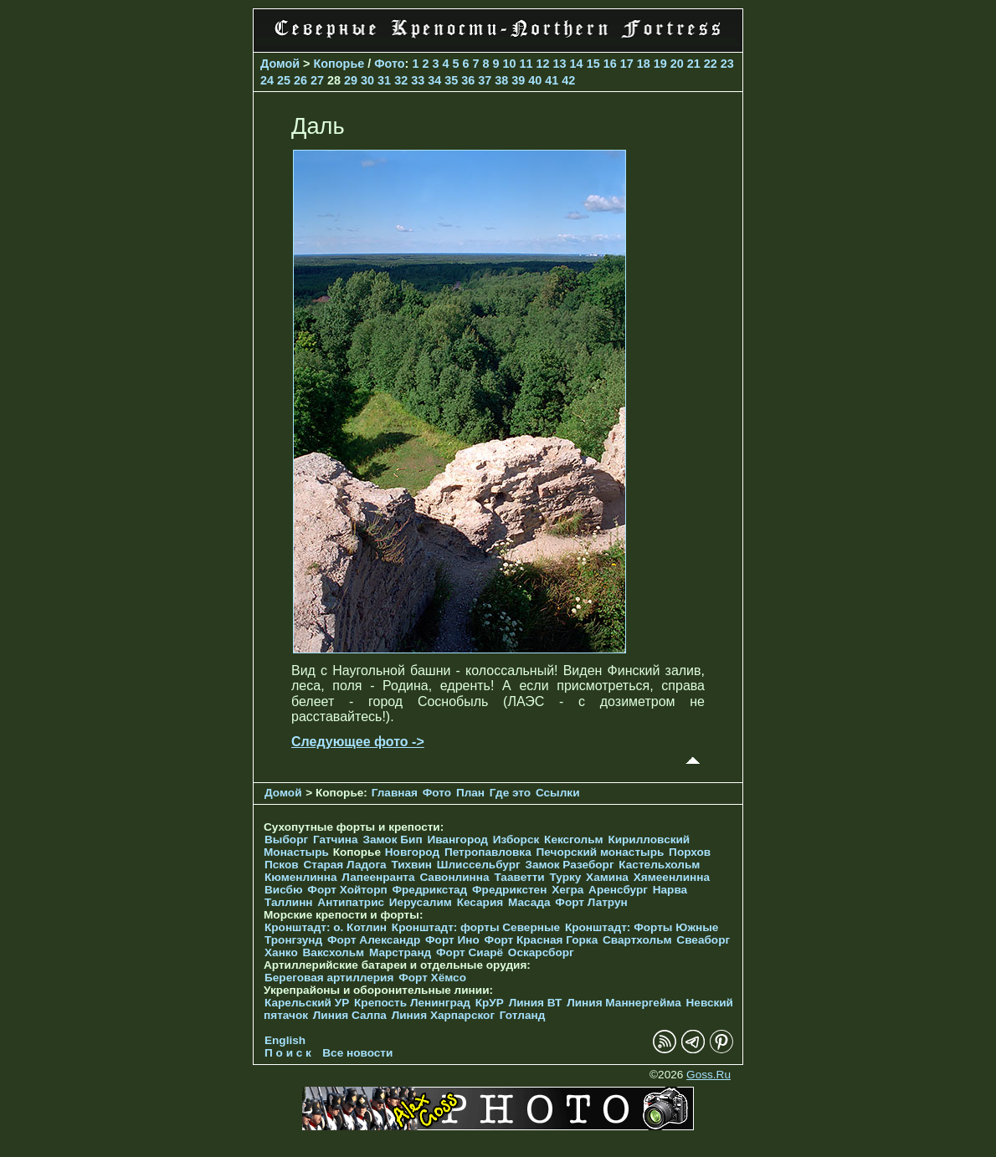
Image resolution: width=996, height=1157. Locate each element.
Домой (280, 63)
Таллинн (288, 902)
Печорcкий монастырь (601, 852)
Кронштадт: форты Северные (476, 927)
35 (451, 80)
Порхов (690, 852)
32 (401, 80)
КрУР (489, 1002)
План (470, 792)
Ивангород (457, 839)
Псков (281, 864)
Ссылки (558, 792)
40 (535, 80)
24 (267, 80)
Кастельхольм (659, 864)
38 (501, 80)
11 (526, 63)
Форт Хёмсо (432, 977)
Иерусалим (420, 902)
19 (660, 63)
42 (568, 80)
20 (677, 63)
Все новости (357, 1053)
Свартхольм (637, 940)
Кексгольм (573, 839)
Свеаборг (703, 940)
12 (543, 63)
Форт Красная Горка (541, 940)
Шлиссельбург (479, 864)
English (284, 1040)
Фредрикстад (429, 889)
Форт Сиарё (469, 952)
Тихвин (411, 864)
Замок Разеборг (569, 864)
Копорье (339, 63)
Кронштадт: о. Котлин (325, 927)
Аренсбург (618, 889)
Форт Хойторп (347, 889)
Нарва (670, 889)
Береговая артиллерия (328, 977)
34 (434, 80)
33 (417, 80)
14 (576, 63)
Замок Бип (392, 839)
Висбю (283, 889)
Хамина (607, 877)
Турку (565, 877)
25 (283, 80)
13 (560, 63)
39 (518, 80)
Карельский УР (306, 1002)
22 (710, 63)
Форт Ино (452, 940)
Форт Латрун (591, 902)
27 (317, 80)
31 (384, 80)
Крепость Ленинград (412, 1002)
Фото (389, 63)
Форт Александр (373, 940)
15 (593, 63)
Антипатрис (350, 902)
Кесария (480, 902)
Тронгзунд (293, 940)
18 (643, 63)
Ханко (281, 952)
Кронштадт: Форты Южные (642, 927)
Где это (510, 792)
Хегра (567, 889)
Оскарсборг (541, 952)
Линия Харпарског (443, 1015)
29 (350, 80)
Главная (395, 792)
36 (468, 80)
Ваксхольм (334, 952)
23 (727, 63)
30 (367, 80)
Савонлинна (454, 877)
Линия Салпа (350, 1015)
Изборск (516, 839)
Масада (529, 902)
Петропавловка (487, 852)
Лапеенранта (377, 877)
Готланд (523, 1015)
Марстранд (400, 952)
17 (627, 63)
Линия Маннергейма (624, 1002)
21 (694, 63)
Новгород (412, 852)
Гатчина (335, 839)
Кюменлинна (300, 877)
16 (610, 63)
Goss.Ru (708, 1074)
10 (509, 63)
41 (551, 80)
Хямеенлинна (672, 877)
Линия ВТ (535, 1002)
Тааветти (519, 877)
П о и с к (287, 1053)
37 (484, 80)
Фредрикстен (509, 889)
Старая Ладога (344, 864)
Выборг (286, 839)
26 (300, 80)
